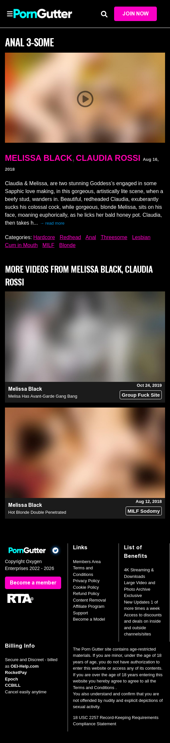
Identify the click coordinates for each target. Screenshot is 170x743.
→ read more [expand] (52, 223)
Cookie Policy (86, 587)
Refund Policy (86, 593)
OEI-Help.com (24, 666)
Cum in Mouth (21, 245)
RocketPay (16, 672)
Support (80, 612)
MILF (48, 245)
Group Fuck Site (141, 395)
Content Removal (89, 600)
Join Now (135, 14)
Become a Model (89, 619)
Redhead (70, 237)
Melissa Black (38, 157)
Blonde (67, 245)
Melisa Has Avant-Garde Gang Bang (42, 396)
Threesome (114, 237)
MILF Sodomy (144, 511)
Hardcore (44, 237)
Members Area (87, 561)
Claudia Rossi (108, 157)
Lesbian (141, 237)
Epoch (11, 679)
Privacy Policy (86, 580)
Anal (90, 237)
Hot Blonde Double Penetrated (37, 512)
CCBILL (13, 685)
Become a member (33, 583)
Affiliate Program (89, 606)
